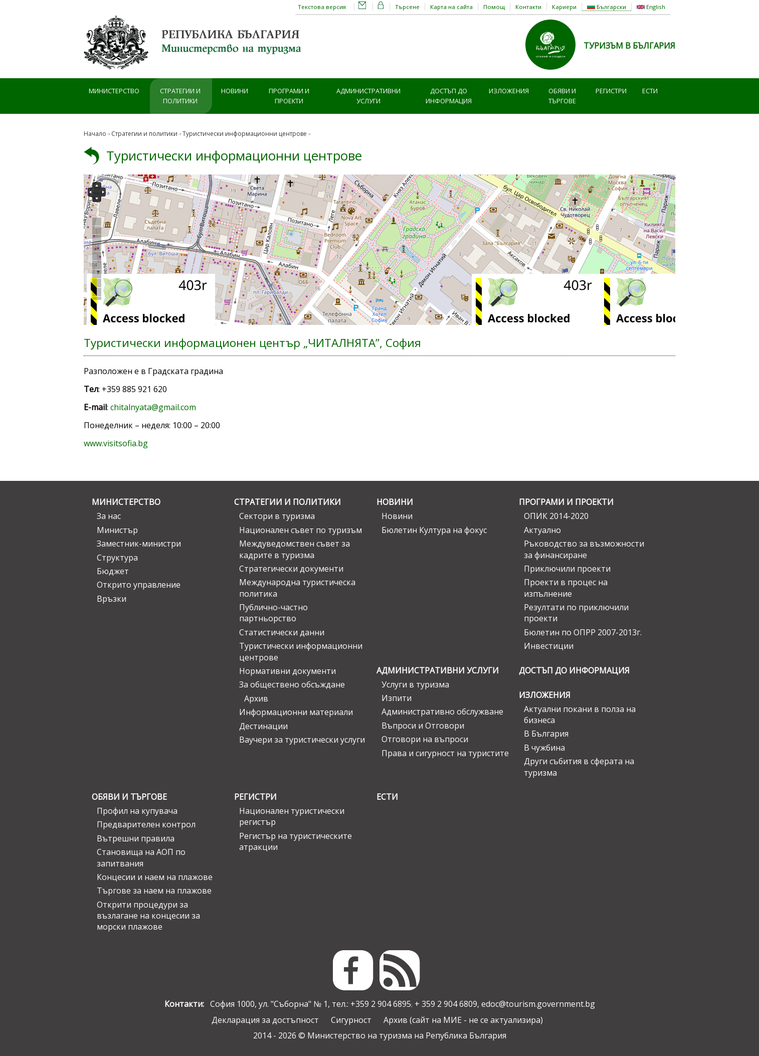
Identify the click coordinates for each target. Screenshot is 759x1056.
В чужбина (544, 747)
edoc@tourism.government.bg (538, 1003)
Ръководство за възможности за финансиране (584, 549)
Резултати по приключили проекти (576, 613)
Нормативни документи (287, 670)
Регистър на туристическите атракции (295, 841)
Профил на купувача (137, 810)
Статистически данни (281, 632)
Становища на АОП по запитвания (141, 857)
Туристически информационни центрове (244, 133)
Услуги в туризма (415, 684)
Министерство (114, 90)
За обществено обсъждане (292, 684)
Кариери (564, 7)
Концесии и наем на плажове (155, 877)
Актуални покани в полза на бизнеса (580, 714)
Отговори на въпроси (425, 739)
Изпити (397, 697)
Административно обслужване (442, 711)
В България (546, 733)
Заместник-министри (139, 543)
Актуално (542, 530)
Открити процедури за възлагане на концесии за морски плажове (148, 916)
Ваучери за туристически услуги (302, 739)
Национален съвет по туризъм (300, 530)
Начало (95, 133)
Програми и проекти (289, 96)
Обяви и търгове (562, 96)
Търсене (407, 7)
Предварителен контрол (146, 824)
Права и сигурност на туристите (445, 753)
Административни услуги (368, 96)
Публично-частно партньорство (273, 613)
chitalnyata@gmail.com (153, 407)
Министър (117, 530)
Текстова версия (322, 7)
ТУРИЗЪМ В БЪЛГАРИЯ (629, 45)
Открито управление (138, 584)
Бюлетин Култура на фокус (434, 530)
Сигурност (351, 1019)
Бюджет (113, 571)
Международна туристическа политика (297, 588)
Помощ (494, 7)
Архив (256, 698)
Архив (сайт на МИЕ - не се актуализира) (463, 1019)
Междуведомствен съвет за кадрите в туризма (294, 549)
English (651, 7)
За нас (109, 515)
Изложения (509, 90)
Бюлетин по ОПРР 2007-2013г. (583, 632)
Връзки (111, 598)
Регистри (611, 90)
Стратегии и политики (180, 96)
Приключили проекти (567, 568)
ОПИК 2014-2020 (556, 515)
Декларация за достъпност (265, 1019)
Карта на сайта (451, 7)
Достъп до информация (449, 96)
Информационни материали (296, 712)
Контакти (528, 7)
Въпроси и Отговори (423, 725)
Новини (234, 90)
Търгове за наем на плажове (154, 890)
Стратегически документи (291, 568)
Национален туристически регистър (291, 816)
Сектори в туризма (277, 515)
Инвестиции (549, 645)
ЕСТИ (650, 90)
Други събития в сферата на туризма (579, 767)
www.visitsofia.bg (116, 443)
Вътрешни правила (135, 838)
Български (606, 7)
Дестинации (263, 726)
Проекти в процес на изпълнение (566, 588)
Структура (117, 557)
